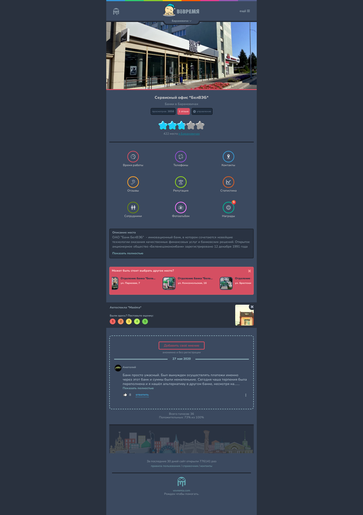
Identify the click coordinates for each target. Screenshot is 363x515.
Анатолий (129, 367)
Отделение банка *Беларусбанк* (140, 278)
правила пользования (165, 466)
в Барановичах (189, 134)
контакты (206, 466)
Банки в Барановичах (181, 104)
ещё (245, 11)
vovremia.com (181, 490)
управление (202, 111)
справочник (190, 466)
